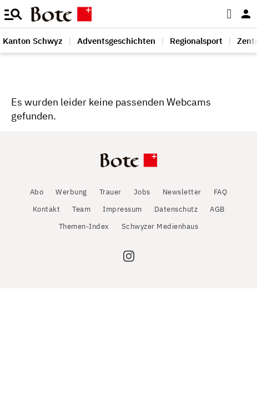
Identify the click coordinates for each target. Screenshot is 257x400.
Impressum (122, 209)
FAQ (221, 192)
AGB (217, 209)
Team (81, 209)
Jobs (142, 192)
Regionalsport (196, 41)
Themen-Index (84, 226)
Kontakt (47, 209)
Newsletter (182, 192)
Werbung (71, 192)
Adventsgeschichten (116, 41)
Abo (37, 192)
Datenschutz (176, 209)
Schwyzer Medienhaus (160, 226)
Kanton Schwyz (33, 41)
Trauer (110, 192)
